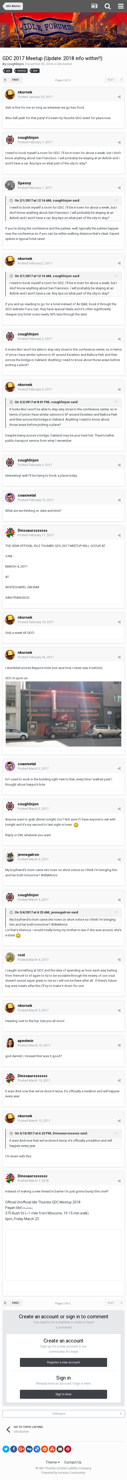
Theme (53, 1462)
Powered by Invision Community (63, 1473)
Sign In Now (63, 1394)
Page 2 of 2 (63, 80)
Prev (15, 79)
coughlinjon (15, 64)
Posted (35, 97)
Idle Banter (64, 64)
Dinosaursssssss (66, 1133)
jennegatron (60, 912)
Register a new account (63, 1362)
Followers (58, 1413)
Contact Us (72, 1462)
